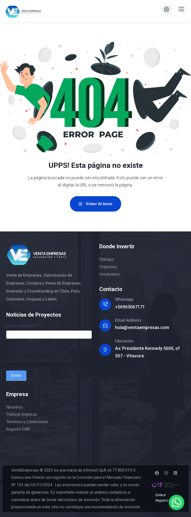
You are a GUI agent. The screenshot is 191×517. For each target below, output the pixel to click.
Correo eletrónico (22, 326)
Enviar (16, 375)
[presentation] (44, 353)
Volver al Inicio (95, 204)
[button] (177, 504)
